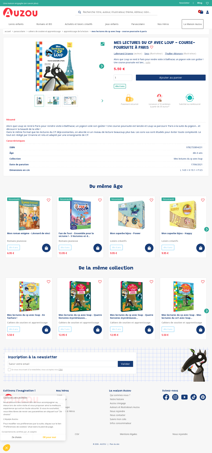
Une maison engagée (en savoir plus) (20, 3)
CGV (77, 434)
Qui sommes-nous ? (120, 395)
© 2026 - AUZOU (99, 444)
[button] (6, 447)
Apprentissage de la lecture (76, 31)
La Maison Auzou (193, 24)
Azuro (60, 403)
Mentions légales (128, 434)
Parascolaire (138, 24)
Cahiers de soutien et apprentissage (44, 31)
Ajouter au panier (170, 77)
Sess (146, 53)
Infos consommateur (120, 423)
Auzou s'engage (118, 403)
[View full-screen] (102, 44)
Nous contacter (117, 415)
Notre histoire (117, 399)
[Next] (101, 66)
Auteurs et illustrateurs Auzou (125, 407)
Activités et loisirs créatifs (78, 24)
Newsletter (184, 3)
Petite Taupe (63, 407)
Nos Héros (163, 24)
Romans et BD (44, 24)
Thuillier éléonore (174, 53)
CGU (61, 369)
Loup (59, 395)
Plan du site (114, 444)
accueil (8, 31)
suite (148, 62)
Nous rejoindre (117, 411)
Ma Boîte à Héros (66, 411)
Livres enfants (16, 24)
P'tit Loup (62, 399)
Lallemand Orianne (123, 53)
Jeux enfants (111, 24)
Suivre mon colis (118, 419)
